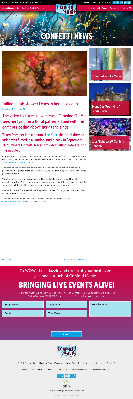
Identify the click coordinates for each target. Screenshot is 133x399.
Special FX (127, 8)
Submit (66, 334)
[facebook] (114, 2)
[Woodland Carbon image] (66, 384)
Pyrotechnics (115, 8)
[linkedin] (125, 2)
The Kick (50, 134)
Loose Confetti (94, 8)
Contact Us (105, 2)
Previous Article (70, 259)
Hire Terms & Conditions (101, 370)
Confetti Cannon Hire (10, 8)
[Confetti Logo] (66, 8)
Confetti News (90, 2)
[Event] (66, 313)
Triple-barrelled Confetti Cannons (18, 162)
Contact (49, 370)
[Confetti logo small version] (66, 350)
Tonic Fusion (74, 395)
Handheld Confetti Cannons (33, 8)
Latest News (6, 259)
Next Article (82, 259)
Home (24, 370)
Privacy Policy (62, 370)
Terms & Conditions (80, 370)
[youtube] (121, 2)
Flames (104, 8)
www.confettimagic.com (14, 201)
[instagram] (129, 2)
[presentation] (66, 329)
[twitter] (117, 2)
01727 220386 (12, 2)
